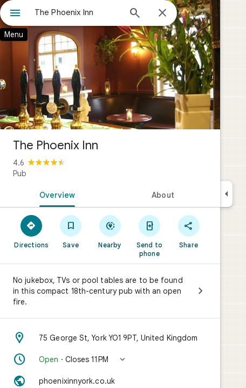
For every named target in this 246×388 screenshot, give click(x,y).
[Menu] (15, 14)
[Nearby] (110, 231)
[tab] (55, 194)
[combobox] (77, 12)
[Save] (71, 231)
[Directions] (31, 231)
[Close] (162, 13)
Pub (19, 173)
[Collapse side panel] (226, 194)
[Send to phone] (149, 235)
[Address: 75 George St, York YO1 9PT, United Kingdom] (110, 338)
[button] (110, 359)
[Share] (188, 231)
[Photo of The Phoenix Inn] (110, 64)
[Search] (135, 14)
